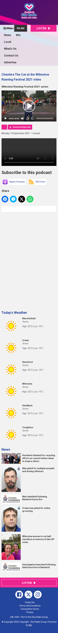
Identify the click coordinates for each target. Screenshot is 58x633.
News (7, 35)
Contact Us (11, 55)
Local (7, 41)
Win (18, 35)
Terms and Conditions (30, 605)
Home (8, 28)
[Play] (5, 118)
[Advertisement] (25, 260)
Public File (30, 602)
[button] (29, 106)
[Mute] (22, 118)
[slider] (44, 118)
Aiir (30, 625)
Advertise (10, 62)
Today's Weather (14, 313)
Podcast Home (4, 127)
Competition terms (30, 609)
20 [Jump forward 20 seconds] (32, 118)
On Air (21, 28)
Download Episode (22, 127)
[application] (29, 106)
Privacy (29, 612)
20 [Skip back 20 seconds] (27, 118)
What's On (10, 48)
